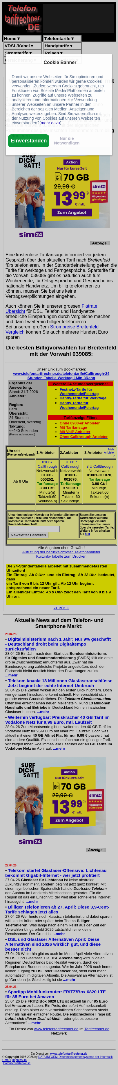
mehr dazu (50, 123)
